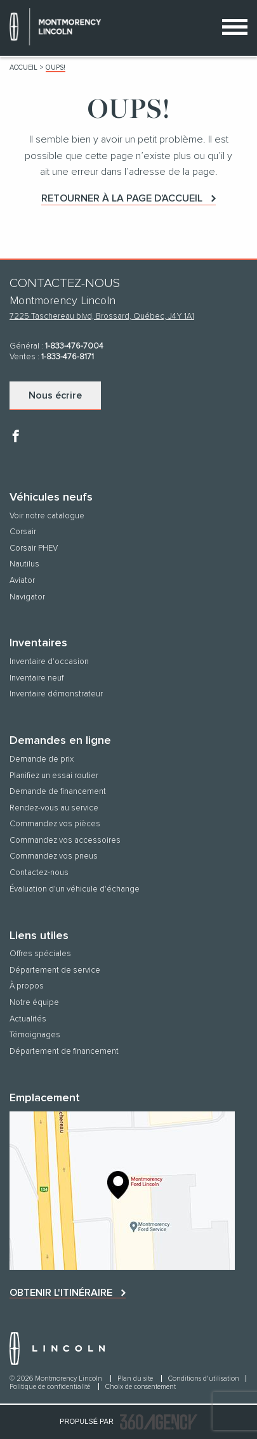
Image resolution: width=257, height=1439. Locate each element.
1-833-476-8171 (67, 357)
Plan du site (136, 1378)
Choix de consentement (140, 1386)
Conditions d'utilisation (203, 1378)
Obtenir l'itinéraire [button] (61, 1293)
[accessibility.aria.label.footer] (158, 1421)
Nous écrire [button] (55, 395)
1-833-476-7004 (74, 346)
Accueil (23, 67)
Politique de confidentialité (51, 1386)
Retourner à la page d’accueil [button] (121, 198)
